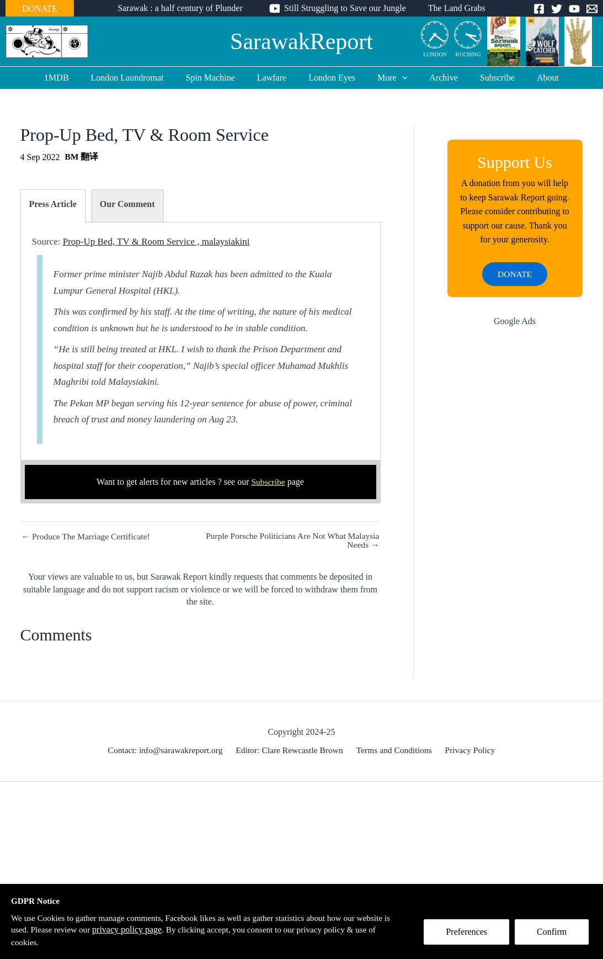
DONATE (39, 8)
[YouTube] (574, 8)
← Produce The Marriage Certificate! (88, 536)
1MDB (74, 77)
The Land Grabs (452, 8)
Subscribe (484, 77)
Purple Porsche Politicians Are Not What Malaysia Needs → (307, 540)
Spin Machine (219, 77)
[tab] (53, 205)
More (388, 78)
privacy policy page (169, 929)
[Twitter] (556, 8)
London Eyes (331, 77)
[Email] (591, 8)
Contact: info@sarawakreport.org (168, 750)
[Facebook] (539, 8)
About (530, 77)
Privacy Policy (468, 750)
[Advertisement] (515, 513)
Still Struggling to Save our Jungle (345, 8)
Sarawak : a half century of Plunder (184, 8)
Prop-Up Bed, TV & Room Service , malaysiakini (156, 241)
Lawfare (276, 77)
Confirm (555, 935)
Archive (434, 77)
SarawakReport (301, 41)
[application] (397, 78)
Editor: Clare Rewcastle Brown (291, 750)
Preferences (469, 935)
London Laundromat (140, 77)
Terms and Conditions (394, 750)
